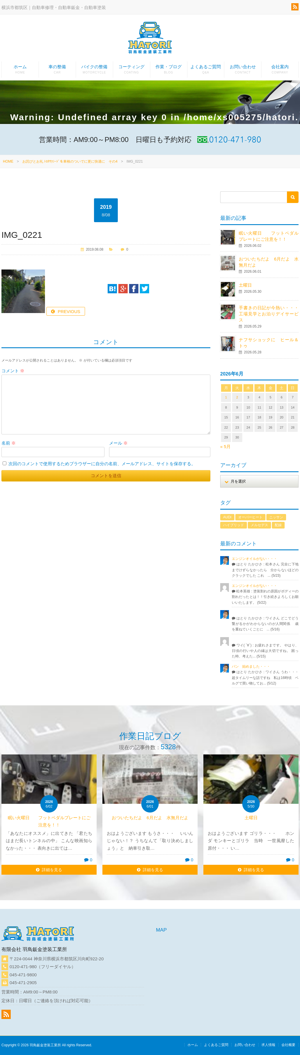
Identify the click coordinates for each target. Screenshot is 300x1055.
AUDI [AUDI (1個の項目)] (227, 517)
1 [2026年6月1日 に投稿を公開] (226, 397)
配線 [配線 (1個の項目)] (278, 525)
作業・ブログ (168, 71)
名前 (8, 443)
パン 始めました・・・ (251, 666)
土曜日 (245, 285)
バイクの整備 (94, 71)
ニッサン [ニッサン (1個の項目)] (276, 517)
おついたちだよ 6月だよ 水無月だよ (152, 817)
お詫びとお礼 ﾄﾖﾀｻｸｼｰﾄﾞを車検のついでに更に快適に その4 (70, 161)
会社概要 (288, 1045)
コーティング (131, 71)
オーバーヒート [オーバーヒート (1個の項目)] (250, 517)
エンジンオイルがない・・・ (254, 559)
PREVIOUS (69, 311)
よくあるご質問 (205, 71)
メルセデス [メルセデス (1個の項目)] (259, 525)
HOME (8, 161)
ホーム (20, 71)
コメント (12, 370)
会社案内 (279, 71)
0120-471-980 (23, 966)
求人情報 (268, 1045)
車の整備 (57, 71)
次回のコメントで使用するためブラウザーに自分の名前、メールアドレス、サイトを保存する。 (102, 463)
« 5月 (225, 446)
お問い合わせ (242, 71)
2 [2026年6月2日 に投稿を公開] (237, 397)
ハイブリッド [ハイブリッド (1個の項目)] (233, 525)
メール (118, 443)
